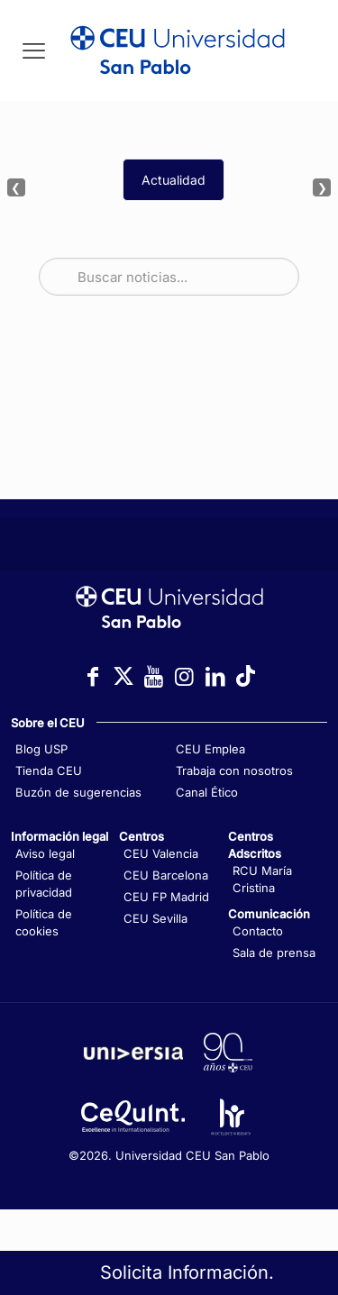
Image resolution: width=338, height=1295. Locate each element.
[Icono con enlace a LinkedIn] (215, 676)
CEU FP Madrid (166, 896)
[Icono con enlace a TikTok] (246, 676)
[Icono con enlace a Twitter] (123, 676)
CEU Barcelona (165, 875)
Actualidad (174, 179)
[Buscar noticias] (169, 277)
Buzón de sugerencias (78, 792)
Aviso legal (45, 853)
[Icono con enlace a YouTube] (154, 676)
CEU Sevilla (155, 918)
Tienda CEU (48, 770)
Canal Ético (207, 792)
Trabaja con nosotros (234, 770)
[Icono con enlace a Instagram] (185, 676)
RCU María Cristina (262, 879)
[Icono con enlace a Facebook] (93, 676)
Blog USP (41, 749)
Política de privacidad (43, 883)
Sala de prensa (274, 952)
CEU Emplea (210, 749)
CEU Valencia (160, 853)
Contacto (258, 931)
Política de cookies (43, 922)
